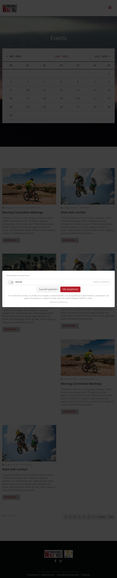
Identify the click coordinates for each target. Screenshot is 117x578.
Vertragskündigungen (67, 574)
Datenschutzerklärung (58, 280)
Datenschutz (48, 574)
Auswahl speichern (48, 267)
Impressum (33, 574)
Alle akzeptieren (70, 267)
